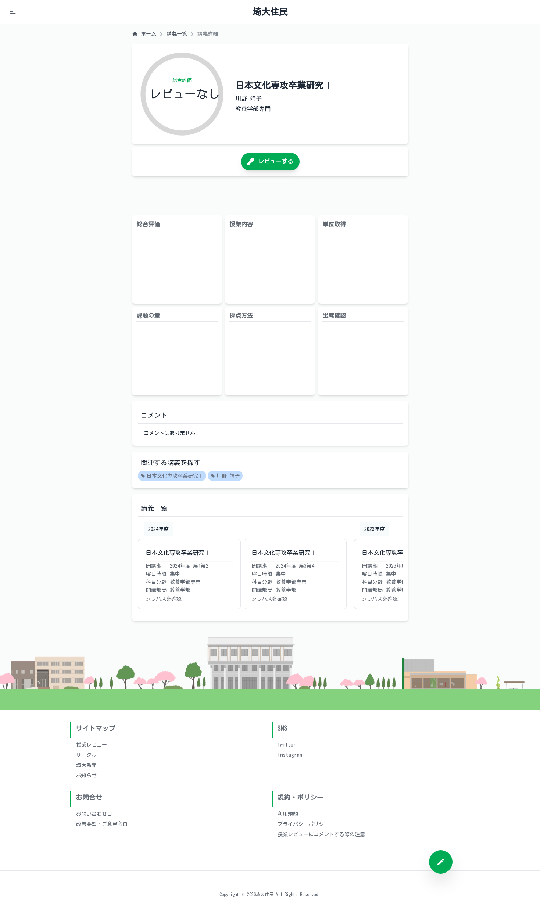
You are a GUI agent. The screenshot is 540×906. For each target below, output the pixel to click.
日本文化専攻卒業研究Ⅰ (172, 476)
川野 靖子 (225, 476)
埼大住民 (270, 11)
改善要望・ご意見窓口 (102, 824)
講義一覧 (177, 33)
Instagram (290, 755)
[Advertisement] (270, 195)
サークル (86, 755)
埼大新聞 (86, 765)
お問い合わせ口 (94, 813)
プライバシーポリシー (303, 824)
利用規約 (288, 813)
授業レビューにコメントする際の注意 (321, 834)
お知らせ (86, 775)
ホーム (144, 34)
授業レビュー (91, 744)
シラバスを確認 (164, 598)
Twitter (287, 744)
